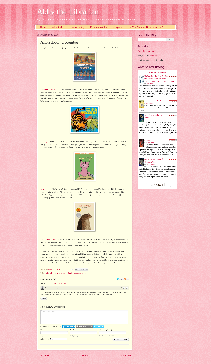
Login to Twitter (98, 326)
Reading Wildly (98, 27)
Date (48, 283)
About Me (57, 27)
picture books (68, 273)
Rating (54, 283)
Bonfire (147, 140)
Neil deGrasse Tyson (151, 120)
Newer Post (43, 355)
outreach (58, 273)
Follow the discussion (126, 279)
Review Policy (77, 27)
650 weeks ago (54, 288)
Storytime (117, 27)
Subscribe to (53, 339)
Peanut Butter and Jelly (153, 101)
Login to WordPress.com (84, 326)
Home (43, 27)
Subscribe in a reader (146, 51)
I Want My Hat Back (48, 239)
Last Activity (62, 283)
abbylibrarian (155, 56)
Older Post (126, 355)
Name (42, 330)
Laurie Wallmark (150, 164)
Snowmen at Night (47, 89)
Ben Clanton (149, 103)
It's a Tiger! (44, 141)
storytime (85, 273)
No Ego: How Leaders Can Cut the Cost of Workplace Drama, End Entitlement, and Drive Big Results (159, 78)
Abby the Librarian (68, 11)
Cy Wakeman (149, 83)
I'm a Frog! (44, 189)
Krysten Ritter (150, 142)
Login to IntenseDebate (68, 326)
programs (77, 273)
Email (72, 330)
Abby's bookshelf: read (159, 72)
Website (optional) (105, 330)
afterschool (50, 273)
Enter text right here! (84, 317)
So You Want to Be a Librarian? (146, 27)
